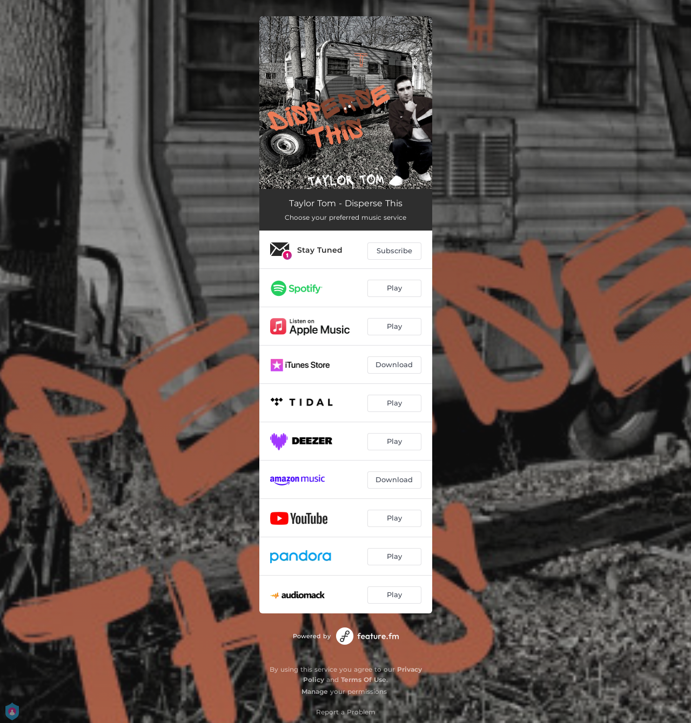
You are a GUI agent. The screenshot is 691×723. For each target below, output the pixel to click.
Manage (314, 691)
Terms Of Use (363, 679)
